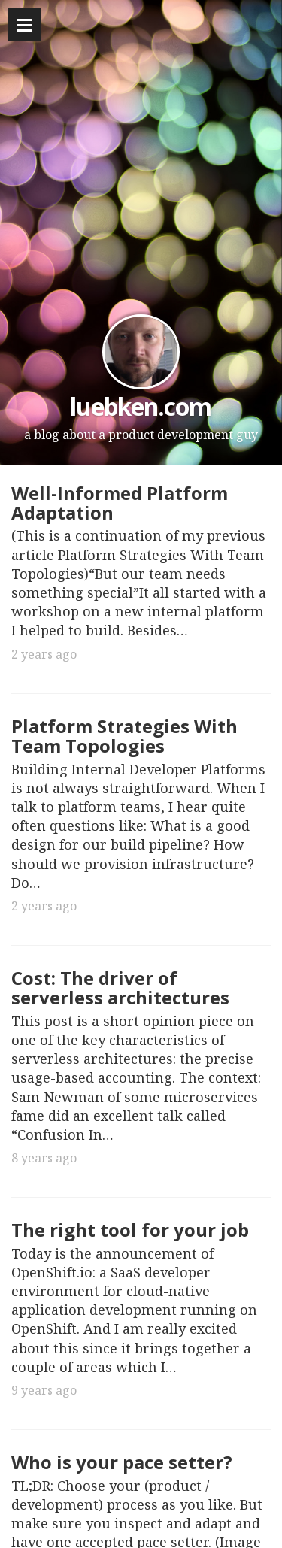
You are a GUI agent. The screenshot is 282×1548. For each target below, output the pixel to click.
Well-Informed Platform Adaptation (119, 502)
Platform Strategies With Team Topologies (124, 735)
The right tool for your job (130, 1229)
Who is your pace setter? (121, 1462)
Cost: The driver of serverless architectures (120, 987)
